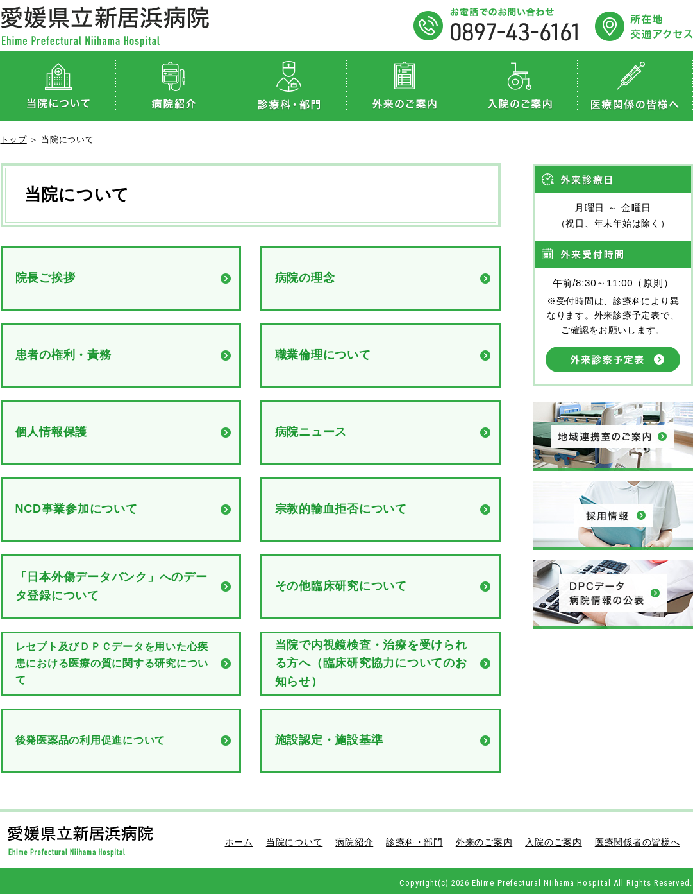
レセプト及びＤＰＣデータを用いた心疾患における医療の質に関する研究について (112, 663)
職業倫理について (323, 354)
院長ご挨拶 (45, 277)
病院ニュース (311, 432)
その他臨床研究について (341, 586)
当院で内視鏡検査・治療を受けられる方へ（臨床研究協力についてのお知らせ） (371, 664)
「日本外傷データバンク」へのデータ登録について (111, 586)
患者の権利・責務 (63, 354)
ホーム (239, 842)
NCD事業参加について (76, 509)
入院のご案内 (520, 86)
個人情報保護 (51, 432)
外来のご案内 (404, 86)
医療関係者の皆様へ (635, 86)
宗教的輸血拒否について (341, 509)
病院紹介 (173, 86)
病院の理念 (305, 277)
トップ (14, 139)
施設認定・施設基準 (329, 740)
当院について (58, 86)
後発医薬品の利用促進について (90, 740)
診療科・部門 (289, 86)
